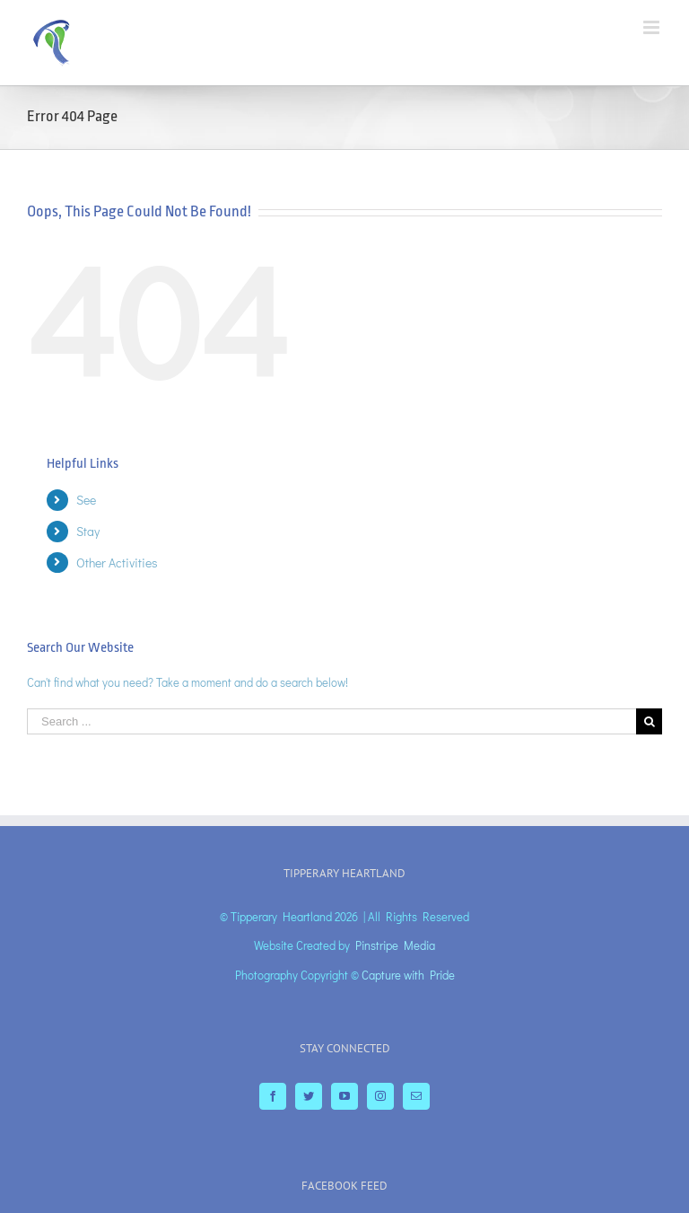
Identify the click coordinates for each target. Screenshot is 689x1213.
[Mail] (416, 1096)
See (86, 499)
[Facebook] (272, 1096)
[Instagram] (380, 1096)
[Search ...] (331, 721)
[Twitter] (308, 1096)
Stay (88, 531)
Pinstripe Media (395, 945)
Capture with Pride (408, 974)
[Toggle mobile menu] (652, 27)
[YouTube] (344, 1096)
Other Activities (117, 562)
